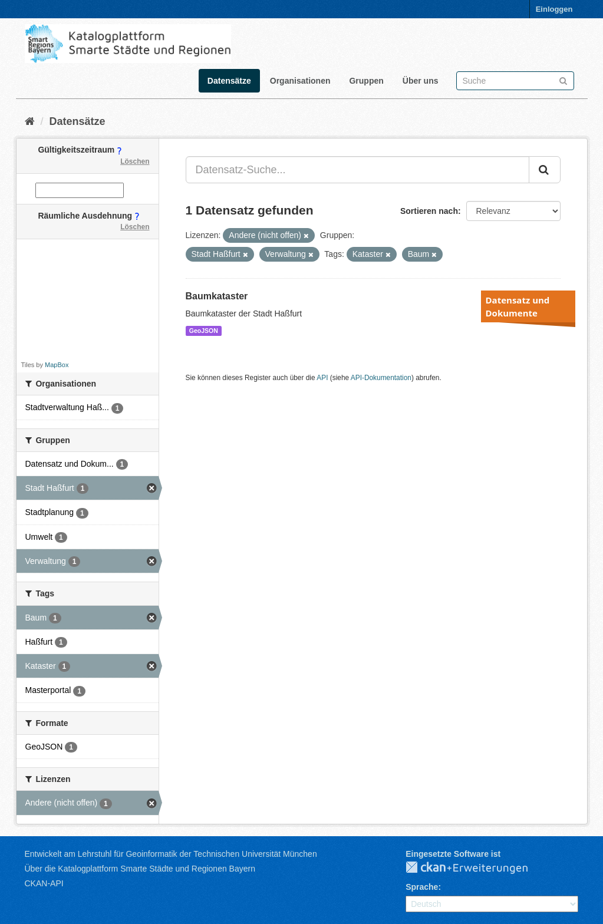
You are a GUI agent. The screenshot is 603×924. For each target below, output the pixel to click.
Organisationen (300, 80)
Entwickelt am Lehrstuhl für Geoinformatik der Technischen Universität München (171, 854)
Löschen (134, 161)
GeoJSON (203, 330)
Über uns (421, 80)
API (322, 378)
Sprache (422, 887)
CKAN (476, 868)
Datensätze (229, 80)
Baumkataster (217, 296)
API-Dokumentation (381, 378)
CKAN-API (44, 883)
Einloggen (554, 9)
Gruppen (366, 80)
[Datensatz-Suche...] (357, 169)
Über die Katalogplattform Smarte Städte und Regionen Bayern (140, 868)
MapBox (56, 364)
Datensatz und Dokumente (518, 306)
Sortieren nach (429, 211)
